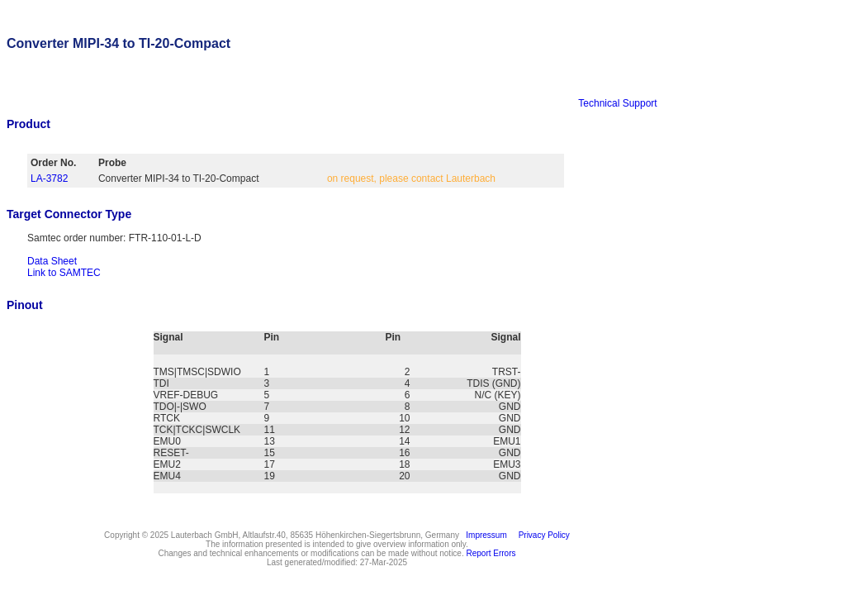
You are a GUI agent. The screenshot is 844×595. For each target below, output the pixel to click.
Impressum (484, 535)
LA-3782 (49, 178)
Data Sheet (52, 261)
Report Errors (491, 553)
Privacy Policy (542, 535)
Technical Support (617, 103)
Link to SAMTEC (64, 272)
